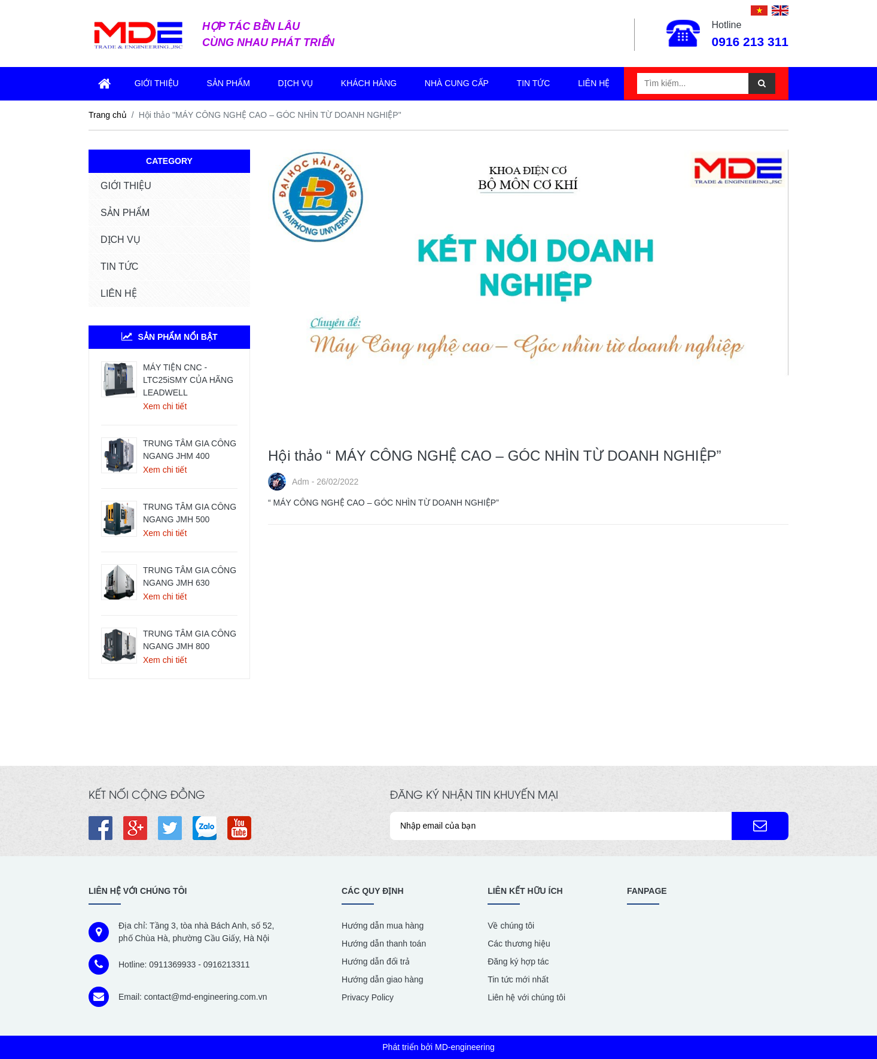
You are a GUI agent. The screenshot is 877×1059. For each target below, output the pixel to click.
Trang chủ (108, 115)
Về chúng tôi (511, 925)
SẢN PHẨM (125, 213)
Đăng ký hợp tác (518, 961)
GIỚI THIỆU (126, 186)
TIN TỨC (119, 266)
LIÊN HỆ (119, 293)
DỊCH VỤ (121, 240)
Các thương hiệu (519, 943)
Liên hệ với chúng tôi (526, 997)
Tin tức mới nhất (518, 979)
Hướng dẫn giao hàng (383, 979)
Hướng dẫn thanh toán (384, 943)
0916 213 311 (750, 41)
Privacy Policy (368, 997)
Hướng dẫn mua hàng (383, 925)
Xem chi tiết (165, 406)
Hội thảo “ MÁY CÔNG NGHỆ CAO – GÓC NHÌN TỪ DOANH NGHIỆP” (494, 456)
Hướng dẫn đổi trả (376, 961)
